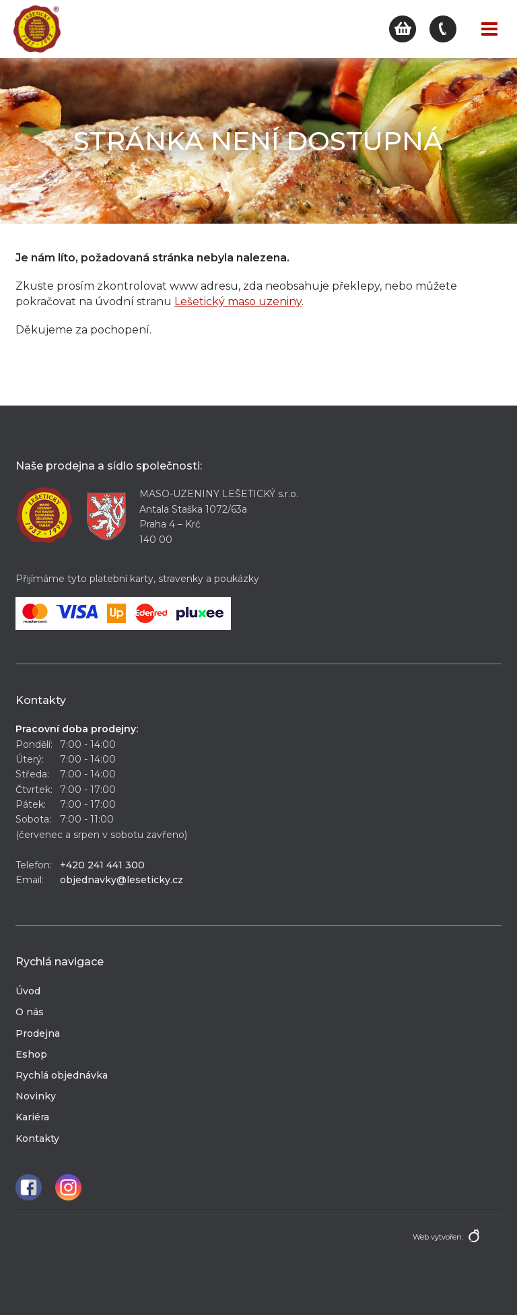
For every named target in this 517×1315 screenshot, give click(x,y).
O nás (29, 1012)
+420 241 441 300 (102, 865)
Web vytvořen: (438, 1237)
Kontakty (37, 1138)
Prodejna (37, 1033)
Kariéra (32, 1117)
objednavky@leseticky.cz (121, 880)
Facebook (28, 1187)
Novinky (35, 1096)
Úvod (27, 991)
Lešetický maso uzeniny (238, 301)
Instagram (68, 1187)
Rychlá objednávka (61, 1075)
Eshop (31, 1054)
